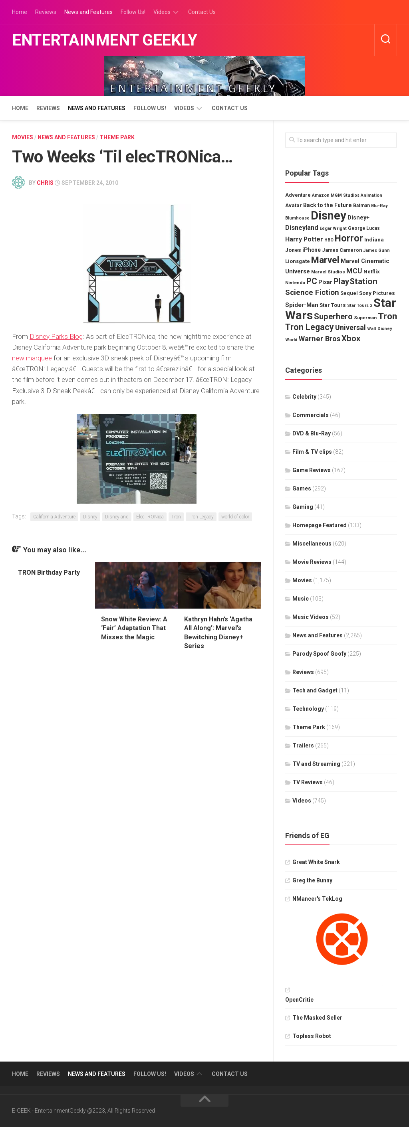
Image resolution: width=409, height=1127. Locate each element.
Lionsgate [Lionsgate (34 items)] (297, 261)
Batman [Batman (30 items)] (361, 205)
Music (300, 598)
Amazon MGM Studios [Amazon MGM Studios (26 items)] (335, 195)
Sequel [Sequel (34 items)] (349, 293)
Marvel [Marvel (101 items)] (325, 260)
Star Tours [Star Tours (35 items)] (333, 305)
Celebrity (304, 396)
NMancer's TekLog (317, 899)
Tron (176, 517)
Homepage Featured (319, 525)
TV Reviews (307, 782)
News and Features (88, 12)
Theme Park (117, 137)
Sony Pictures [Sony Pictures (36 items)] (377, 293)
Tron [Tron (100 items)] (387, 316)
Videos (162, 12)
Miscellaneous (312, 543)
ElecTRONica (150, 517)
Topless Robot (311, 1036)
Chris (45, 183)
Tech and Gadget (315, 690)
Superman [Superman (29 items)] (365, 317)
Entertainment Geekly (104, 40)
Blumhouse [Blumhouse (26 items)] (297, 218)
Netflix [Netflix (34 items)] (371, 272)
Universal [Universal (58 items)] (350, 327)
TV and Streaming (316, 764)
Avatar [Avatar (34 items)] (293, 205)
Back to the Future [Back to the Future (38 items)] (327, 205)
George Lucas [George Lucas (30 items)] (364, 228)
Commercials (310, 415)
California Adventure (54, 517)
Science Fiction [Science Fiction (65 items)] (312, 292)
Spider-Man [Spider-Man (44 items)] (301, 304)
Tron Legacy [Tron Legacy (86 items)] (309, 327)
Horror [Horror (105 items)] (349, 238)
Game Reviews (311, 470)
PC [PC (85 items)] (311, 281)
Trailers (303, 745)
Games (301, 488)
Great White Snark (316, 862)
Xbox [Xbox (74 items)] (350, 338)
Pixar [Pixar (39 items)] (325, 282)
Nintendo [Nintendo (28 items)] (295, 282)
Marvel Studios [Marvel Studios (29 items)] (328, 272)
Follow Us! (133, 12)
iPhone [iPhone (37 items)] (311, 250)
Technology (308, 709)
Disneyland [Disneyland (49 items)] (301, 227)
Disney (90, 517)
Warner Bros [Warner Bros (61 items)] (319, 338)
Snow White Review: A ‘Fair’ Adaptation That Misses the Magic (134, 628)
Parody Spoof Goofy (319, 653)
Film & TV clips (312, 452)
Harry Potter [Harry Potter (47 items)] (304, 239)
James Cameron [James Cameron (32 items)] (342, 250)
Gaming (302, 507)
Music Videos (310, 617)
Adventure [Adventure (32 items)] (298, 195)
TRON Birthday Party (49, 572)
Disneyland (117, 517)
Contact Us (202, 12)
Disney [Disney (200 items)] (328, 215)
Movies (22, 137)
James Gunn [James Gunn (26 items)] (376, 250)
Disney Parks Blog (56, 336)
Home (19, 12)
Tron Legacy (201, 517)
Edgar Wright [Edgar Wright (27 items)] (333, 228)
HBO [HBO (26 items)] (329, 240)
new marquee (32, 358)
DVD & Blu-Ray (311, 433)
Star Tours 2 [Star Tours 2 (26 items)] (359, 305)
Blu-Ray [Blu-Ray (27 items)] (379, 205)
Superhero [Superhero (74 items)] (333, 316)
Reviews (45, 12)
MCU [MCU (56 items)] (354, 271)
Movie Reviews (312, 562)
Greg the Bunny (312, 880)
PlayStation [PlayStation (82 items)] (355, 281)
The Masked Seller (317, 1017)
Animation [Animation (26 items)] (371, 195)
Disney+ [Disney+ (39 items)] (358, 217)
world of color (235, 517)
